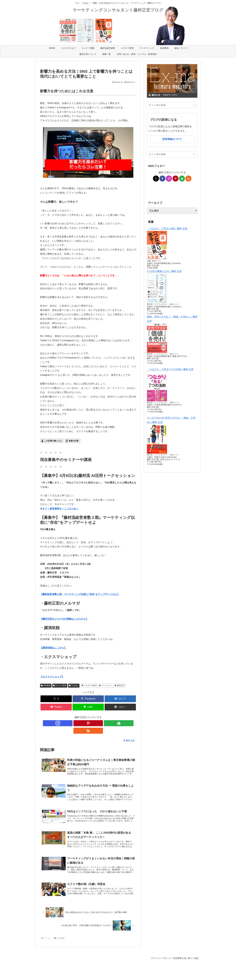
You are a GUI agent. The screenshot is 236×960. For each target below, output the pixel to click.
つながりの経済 (89, 685)
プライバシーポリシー (158, 950)
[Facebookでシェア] (88, 698)
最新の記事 (74, 441)
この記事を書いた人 (53, 441)
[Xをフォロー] (156, 179)
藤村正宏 (119, 685)
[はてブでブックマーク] (120, 698)
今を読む (74, 685)
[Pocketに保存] (56, 707)
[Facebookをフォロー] (162, 179)
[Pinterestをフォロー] (85, 723)
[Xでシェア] (56, 698)
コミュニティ (105, 685)
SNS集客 (46, 685)
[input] (172, 105)
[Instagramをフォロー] (78, 723)
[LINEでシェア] (88, 707)
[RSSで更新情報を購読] (99, 723)
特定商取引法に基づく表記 (185, 950)
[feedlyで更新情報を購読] (92, 723)
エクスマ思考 (59, 685)
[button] (120, 707)
